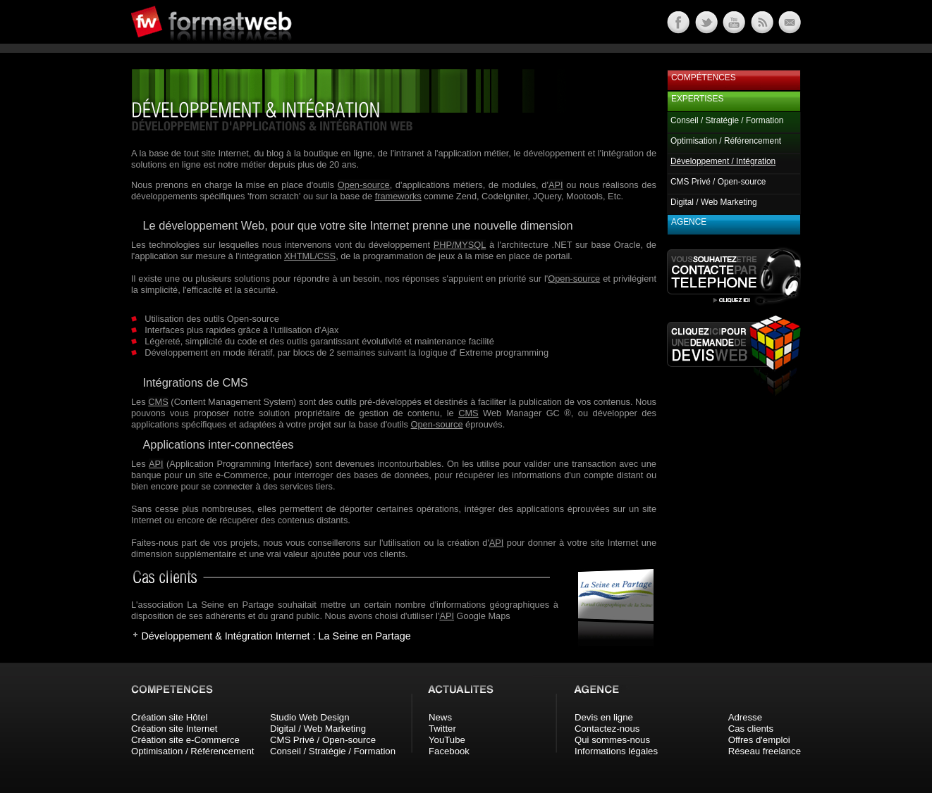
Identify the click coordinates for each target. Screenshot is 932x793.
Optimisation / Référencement (725, 141)
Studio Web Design (310, 717)
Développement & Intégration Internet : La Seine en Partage (275, 636)
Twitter (442, 728)
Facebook (449, 751)
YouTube (447, 740)
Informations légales (616, 751)
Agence (688, 222)
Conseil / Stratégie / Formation (726, 120)
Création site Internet (174, 728)
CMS (158, 401)
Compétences (703, 77)
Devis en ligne (604, 717)
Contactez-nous (607, 728)
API (555, 185)
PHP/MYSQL (460, 244)
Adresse (745, 717)
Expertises (697, 99)
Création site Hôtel (169, 717)
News (440, 717)
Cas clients (751, 728)
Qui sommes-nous (612, 740)
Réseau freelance (764, 751)
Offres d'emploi (759, 740)
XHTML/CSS (310, 256)
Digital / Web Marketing (713, 202)
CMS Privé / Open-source (718, 182)
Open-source (364, 185)
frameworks (398, 196)
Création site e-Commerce (185, 740)
